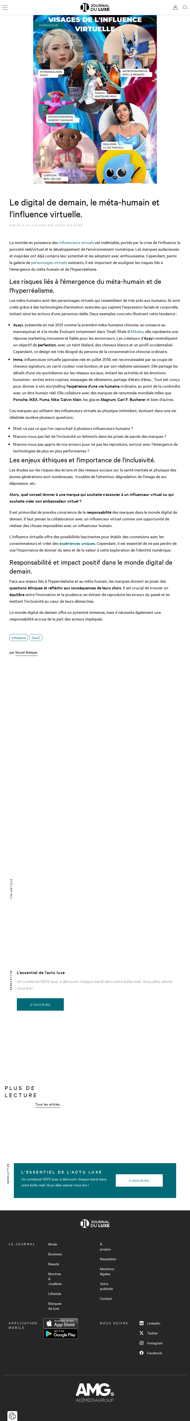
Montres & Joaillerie (55, 1278)
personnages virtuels (49, 262)
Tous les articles (47, 1104)
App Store (60, 1323)
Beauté (53, 1263)
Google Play (60, 1334)
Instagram (151, 1342)
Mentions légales (107, 1271)
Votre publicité (106, 1286)
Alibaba (136, 331)
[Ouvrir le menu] (5, 7)
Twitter (149, 1333)
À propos (105, 1246)
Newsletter (108, 1258)
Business (55, 1253)
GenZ (36, 637)
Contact (106, 1298)
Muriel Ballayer (69, 225)
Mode (52, 1244)
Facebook (151, 1352)
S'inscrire (40, 1004)
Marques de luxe (55, 1306)
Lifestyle (54, 1293)
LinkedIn (150, 1323)
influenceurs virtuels (76, 242)
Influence (19, 637)
